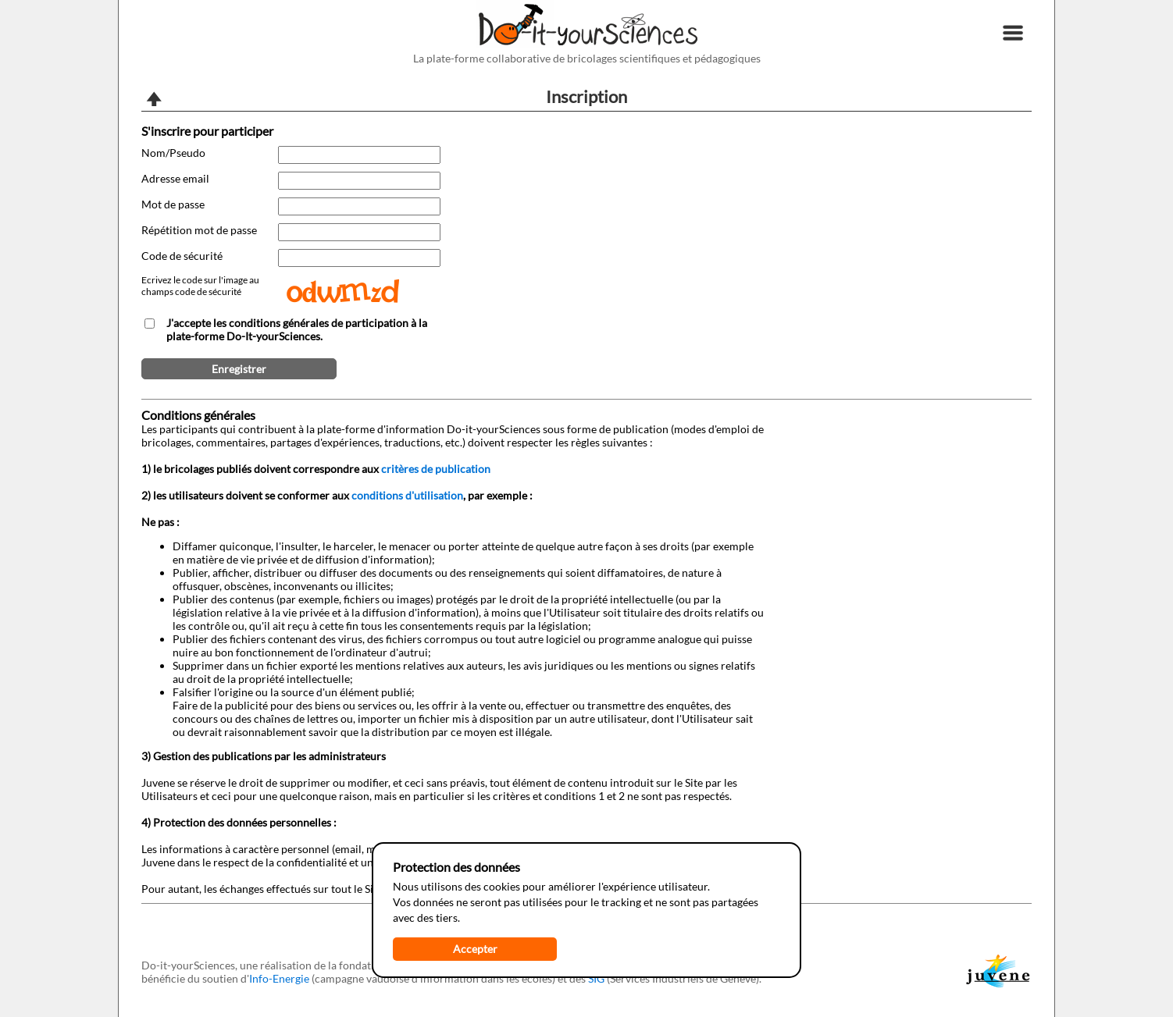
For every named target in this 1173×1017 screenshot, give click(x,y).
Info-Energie (279, 978)
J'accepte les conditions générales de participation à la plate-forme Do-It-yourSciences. (296, 329)
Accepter (475, 948)
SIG (596, 978)
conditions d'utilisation (407, 495)
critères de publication (435, 468)
